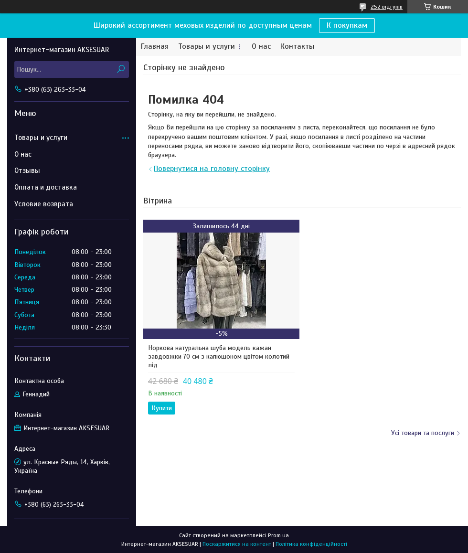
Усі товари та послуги (422, 433)
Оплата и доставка (45, 187)
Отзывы (27, 170)
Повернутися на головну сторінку (212, 168)
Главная (155, 46)
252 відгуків (387, 6)
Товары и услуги (206, 46)
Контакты (297, 46)
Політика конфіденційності (311, 544)
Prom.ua (278, 535)
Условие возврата (43, 204)
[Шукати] (120, 69)
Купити (161, 408)
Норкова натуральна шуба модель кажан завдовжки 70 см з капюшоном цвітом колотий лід (218, 356)
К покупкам (347, 25)
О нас (261, 46)
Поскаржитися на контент (236, 544)
